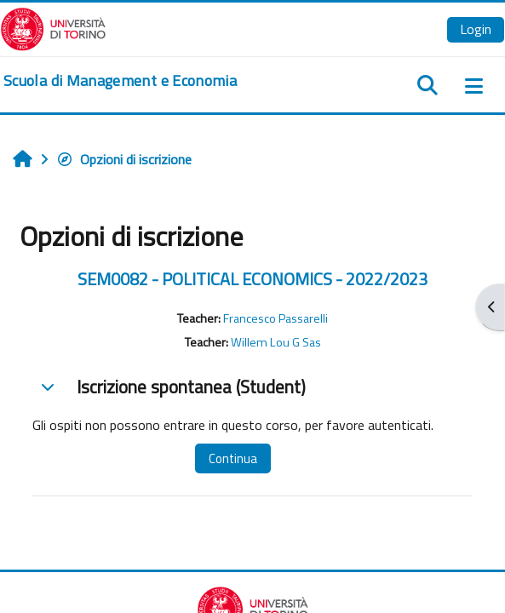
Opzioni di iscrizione (124, 159)
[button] (47, 386)
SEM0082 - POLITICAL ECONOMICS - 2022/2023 (252, 279)
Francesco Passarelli (275, 318)
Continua (233, 458)
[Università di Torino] (53, 27)
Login (475, 29)
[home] (120, 81)
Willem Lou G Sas (276, 342)
